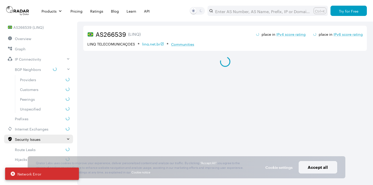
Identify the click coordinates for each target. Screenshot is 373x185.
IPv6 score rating (348, 34)
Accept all (318, 167)
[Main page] (17, 11)
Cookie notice (140, 171)
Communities (182, 44)
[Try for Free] (348, 11)
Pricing (76, 11)
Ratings (96, 11)
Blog (115, 11)
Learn (131, 11)
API (147, 11)
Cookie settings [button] (279, 167)
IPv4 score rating (291, 34)
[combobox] (262, 10)
